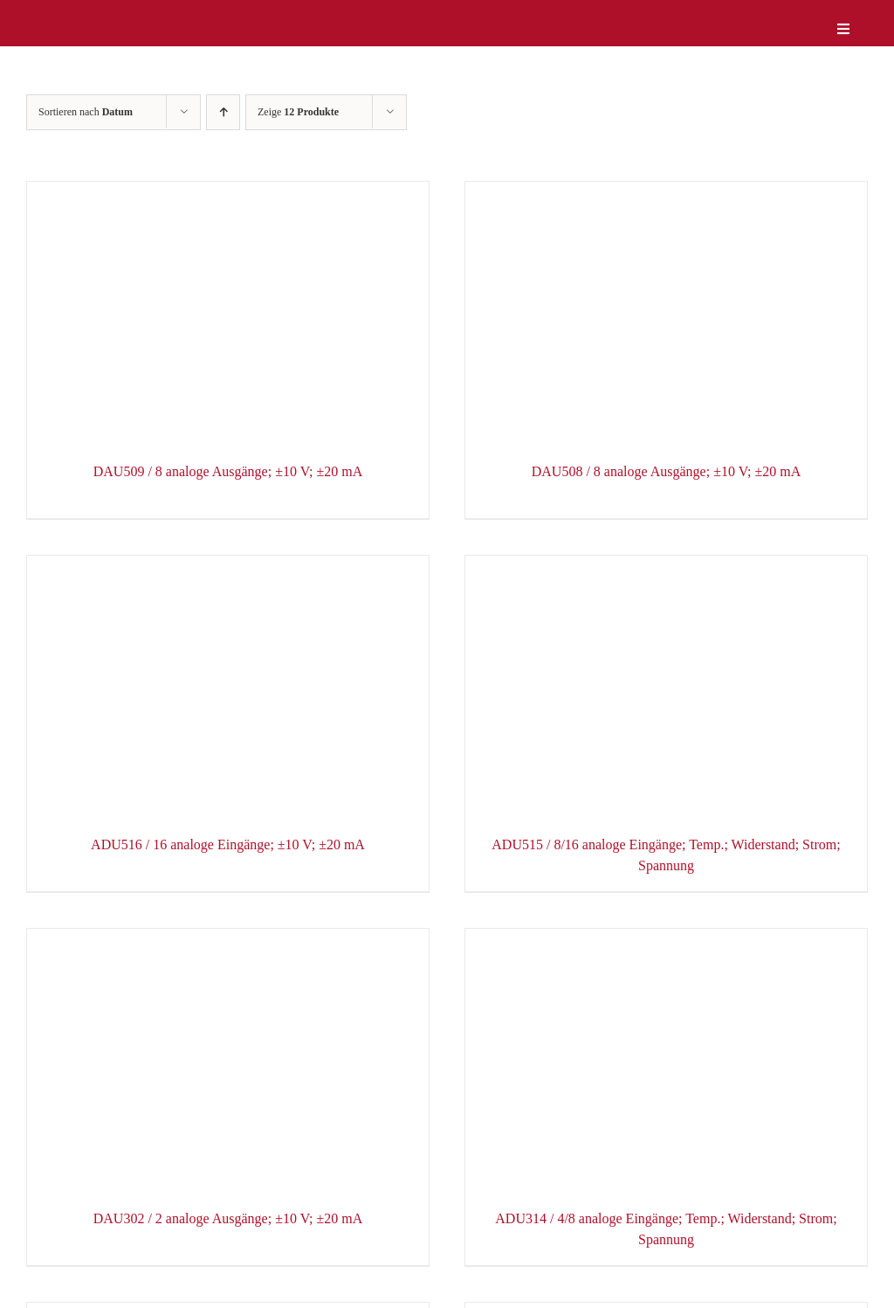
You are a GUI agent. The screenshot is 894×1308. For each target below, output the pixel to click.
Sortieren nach (85, 112)
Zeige (298, 112)
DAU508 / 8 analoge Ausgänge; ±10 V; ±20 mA (666, 471)
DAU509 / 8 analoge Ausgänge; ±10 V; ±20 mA (228, 471)
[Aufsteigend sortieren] (223, 112)
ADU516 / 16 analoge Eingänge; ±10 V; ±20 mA (228, 844)
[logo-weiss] (78, 16)
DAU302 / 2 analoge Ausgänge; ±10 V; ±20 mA (228, 1218)
